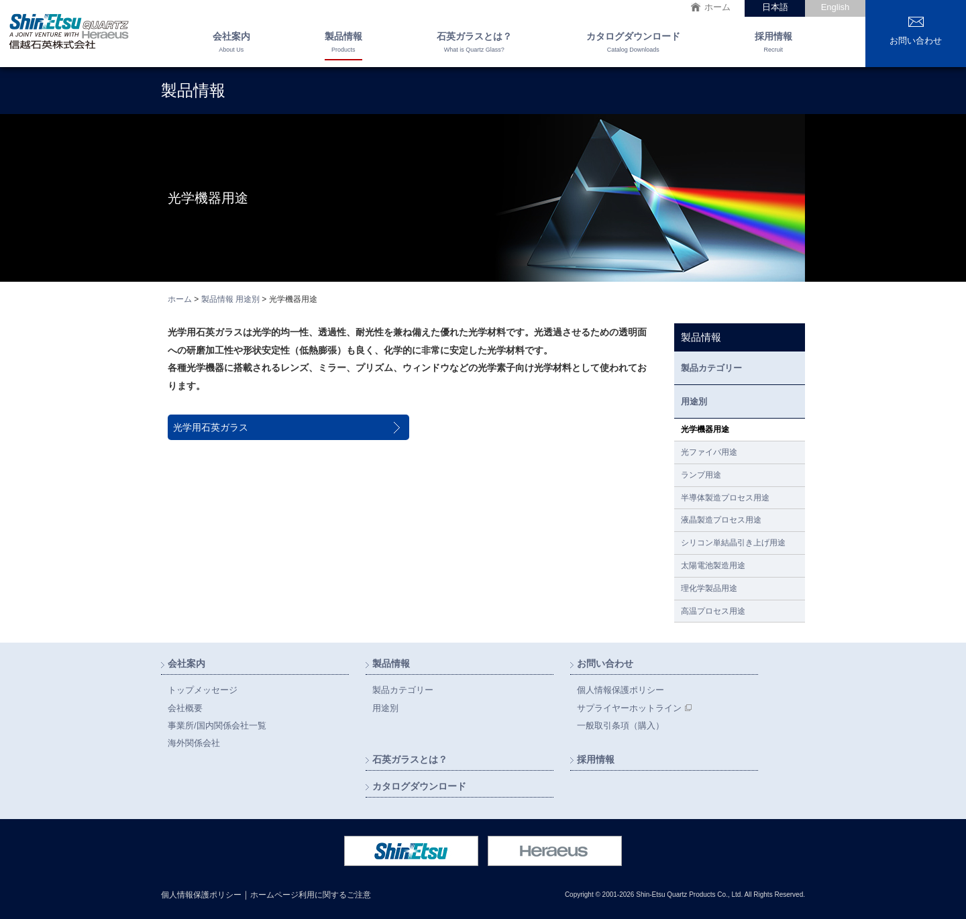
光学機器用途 (705, 429)
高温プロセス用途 (713, 611)
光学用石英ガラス (210, 427)
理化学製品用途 (709, 588)
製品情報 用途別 (230, 299)
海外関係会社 (194, 743)
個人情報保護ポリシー (620, 690)
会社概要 (185, 708)
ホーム (717, 7)
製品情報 (343, 43)
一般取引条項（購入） (620, 725)
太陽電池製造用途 (713, 565)
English (835, 7)
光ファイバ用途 (709, 452)
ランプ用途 (701, 475)
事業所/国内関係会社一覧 (217, 725)
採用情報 (773, 43)
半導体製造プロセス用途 (725, 497)
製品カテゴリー (711, 368)
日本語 (775, 7)
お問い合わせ (916, 41)
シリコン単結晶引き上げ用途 (733, 542)
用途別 (694, 401)
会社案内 (231, 43)
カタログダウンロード (633, 43)
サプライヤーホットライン (629, 708)
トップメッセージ (202, 690)
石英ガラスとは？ (474, 43)
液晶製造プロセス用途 (721, 520)
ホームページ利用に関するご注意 (310, 895)
